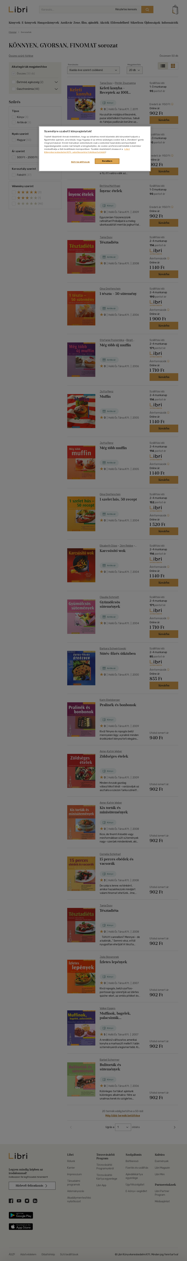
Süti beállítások (80, 162)
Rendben (107, 161)
